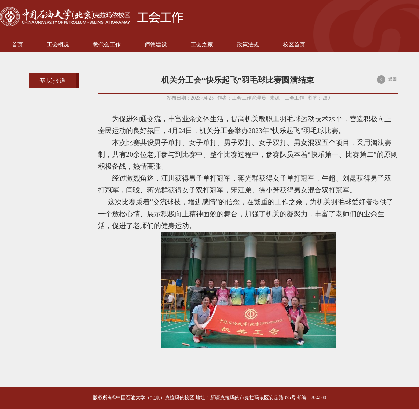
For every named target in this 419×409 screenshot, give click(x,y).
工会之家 (202, 45)
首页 (17, 45)
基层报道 (52, 80)
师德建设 (156, 45)
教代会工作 (107, 45)
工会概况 (58, 45)
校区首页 (294, 45)
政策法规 (248, 45)
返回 (387, 79)
